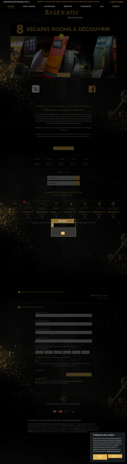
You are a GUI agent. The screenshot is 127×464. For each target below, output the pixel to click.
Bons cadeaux (29, 6)
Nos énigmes (49, 6)
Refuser (115, 456)
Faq (101, 6)
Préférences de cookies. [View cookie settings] (113, 451)
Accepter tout (100, 457)
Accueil (11, 6)
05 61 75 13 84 (117, 1)
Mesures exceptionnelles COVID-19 (17, 2)
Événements (86, 6)
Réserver (68, 6)
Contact (115, 6)
